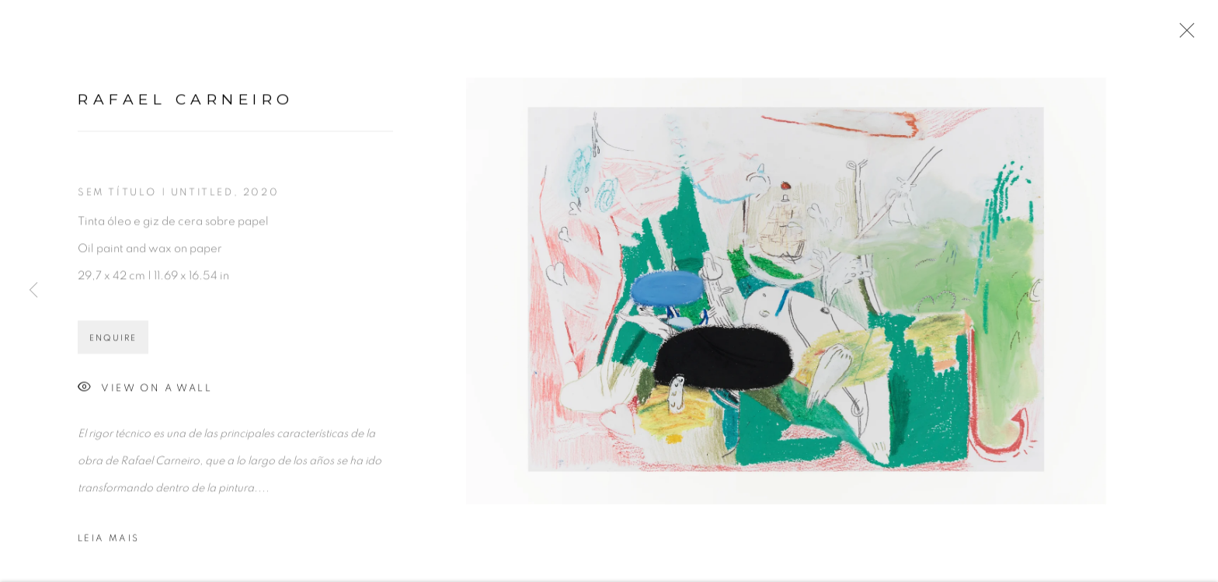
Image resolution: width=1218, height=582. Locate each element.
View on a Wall (145, 390)
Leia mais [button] (109, 540)
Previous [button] (33, 290)
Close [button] (1183, 35)
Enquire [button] (113, 340)
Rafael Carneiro (186, 101)
